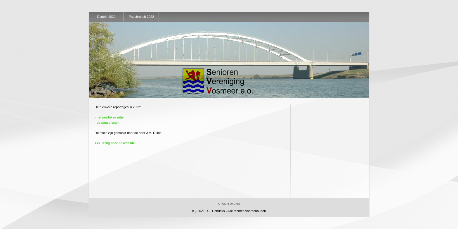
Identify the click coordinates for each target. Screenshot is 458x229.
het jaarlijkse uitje (110, 117)
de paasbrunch (108, 122)
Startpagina (229, 204)
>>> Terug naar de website (115, 143)
